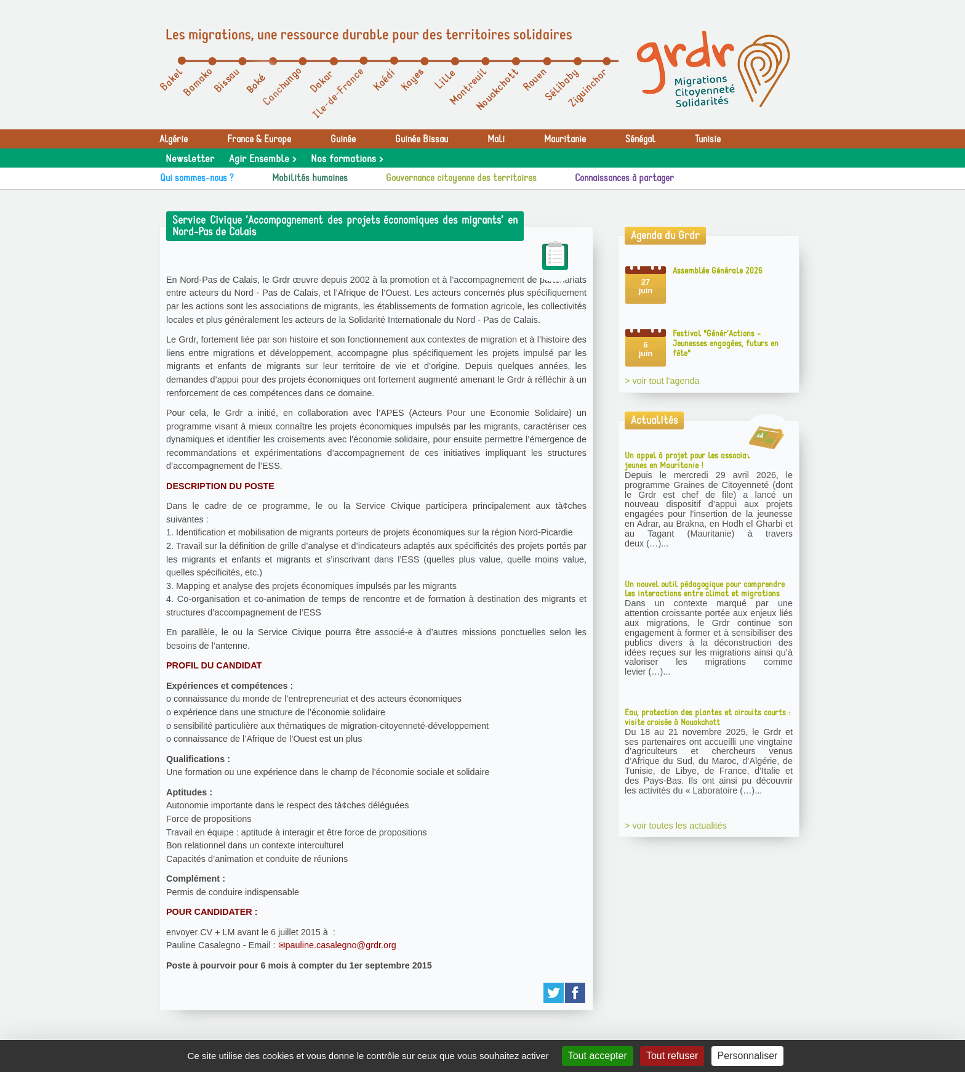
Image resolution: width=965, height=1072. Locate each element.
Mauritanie (565, 139)
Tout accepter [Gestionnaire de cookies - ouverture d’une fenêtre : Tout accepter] (597, 1055)
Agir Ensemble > (262, 159)
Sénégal (640, 139)
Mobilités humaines (310, 178)
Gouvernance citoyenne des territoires (461, 178)
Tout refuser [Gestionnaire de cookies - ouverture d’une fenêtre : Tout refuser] (672, 1055)
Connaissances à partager (624, 178)
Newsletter (190, 159)
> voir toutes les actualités (676, 825)
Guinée (343, 139)
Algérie (173, 139)
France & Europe (259, 139)
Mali (496, 139)
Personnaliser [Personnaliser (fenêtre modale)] (748, 1055)
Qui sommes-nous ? (197, 178)
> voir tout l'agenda (662, 381)
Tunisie (708, 139)
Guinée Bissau (421, 139)
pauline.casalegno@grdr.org (341, 945)
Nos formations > (347, 159)
